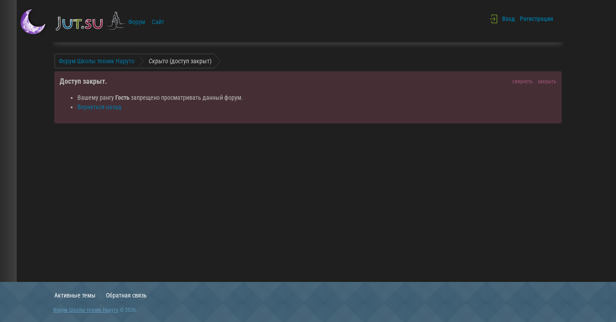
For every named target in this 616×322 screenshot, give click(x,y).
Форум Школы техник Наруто (85, 310)
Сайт (158, 21)
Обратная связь (126, 295)
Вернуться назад (99, 106)
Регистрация (536, 18)
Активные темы (75, 295)
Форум (136, 21)
